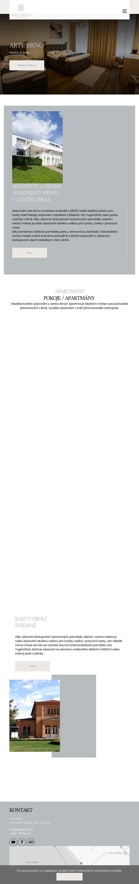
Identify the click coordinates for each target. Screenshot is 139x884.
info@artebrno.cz (21, 830)
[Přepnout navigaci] (125, 11)
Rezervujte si (27, 65)
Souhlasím (69, 877)
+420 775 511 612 (20, 834)
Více (29, 253)
